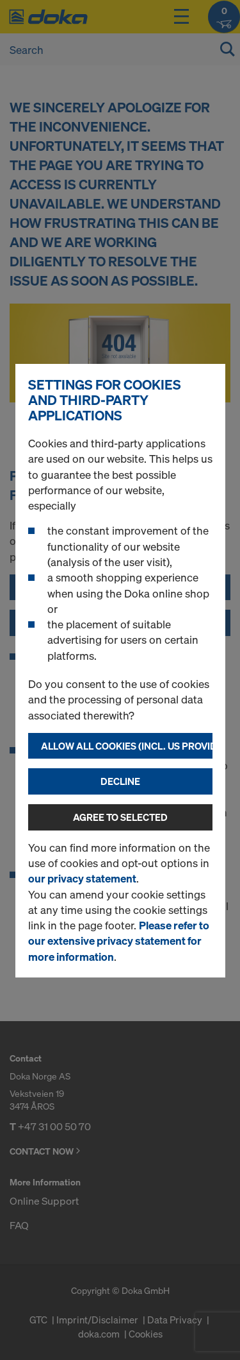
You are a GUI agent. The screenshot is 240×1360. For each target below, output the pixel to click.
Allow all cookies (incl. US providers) (126, 745)
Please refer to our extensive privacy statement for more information (118, 941)
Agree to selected (120, 817)
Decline (120, 781)
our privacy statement (82, 878)
